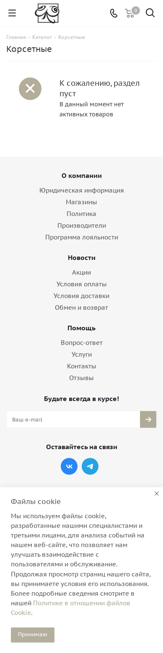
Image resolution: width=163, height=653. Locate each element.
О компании (82, 175)
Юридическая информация (81, 190)
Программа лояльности (81, 237)
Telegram (90, 466)
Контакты (81, 366)
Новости (82, 257)
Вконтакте (69, 466)
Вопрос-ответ (82, 343)
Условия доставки (81, 296)
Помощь (81, 328)
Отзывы (81, 378)
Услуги (82, 354)
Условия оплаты (82, 284)
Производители (81, 225)
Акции (81, 272)
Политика (81, 214)
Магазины (81, 202)
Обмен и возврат (81, 307)
